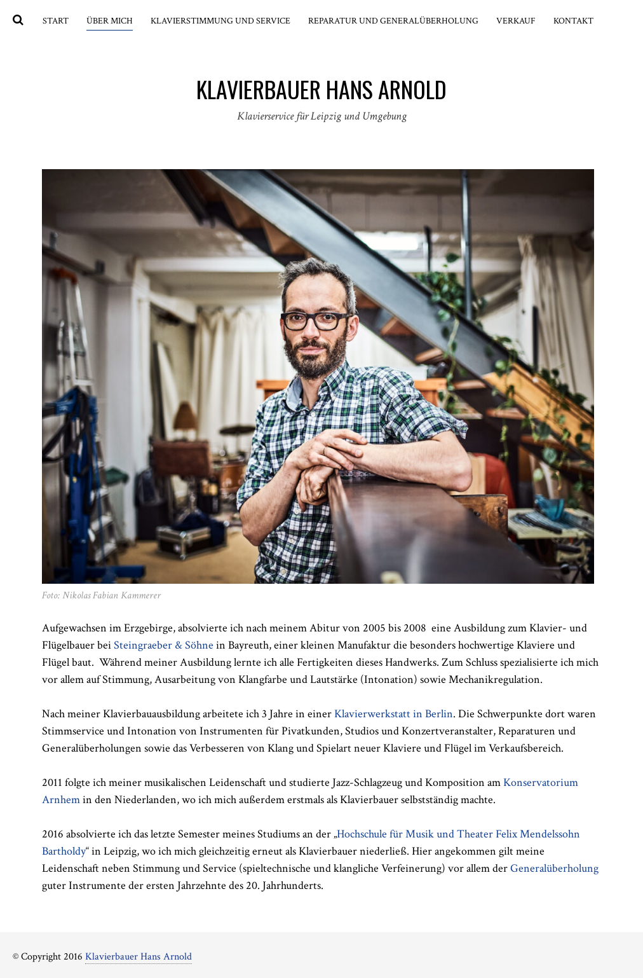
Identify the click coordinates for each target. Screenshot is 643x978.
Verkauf (516, 21)
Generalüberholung (554, 868)
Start (56, 21)
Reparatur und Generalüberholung (393, 21)
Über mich (109, 21)
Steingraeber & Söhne (165, 645)
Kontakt (573, 21)
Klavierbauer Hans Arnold (138, 956)
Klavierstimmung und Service (220, 21)
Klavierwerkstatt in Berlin (393, 713)
